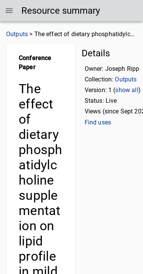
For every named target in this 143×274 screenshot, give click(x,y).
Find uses (98, 122)
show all (126, 90)
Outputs (17, 34)
